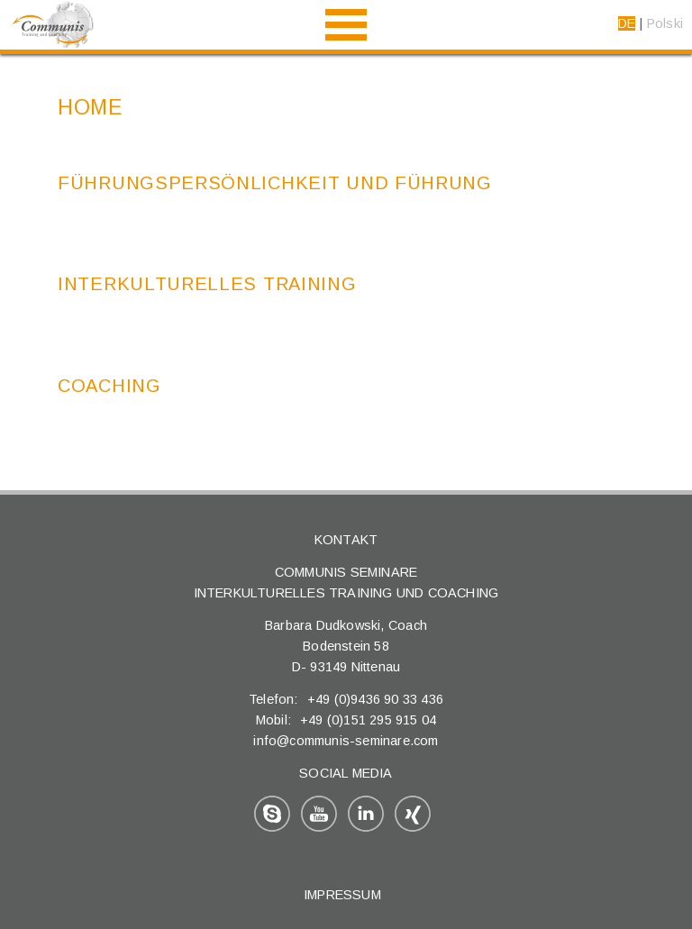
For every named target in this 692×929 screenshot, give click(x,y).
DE (626, 23)
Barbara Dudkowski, (326, 625)
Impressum (342, 895)
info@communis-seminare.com (345, 740)
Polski (665, 23)
